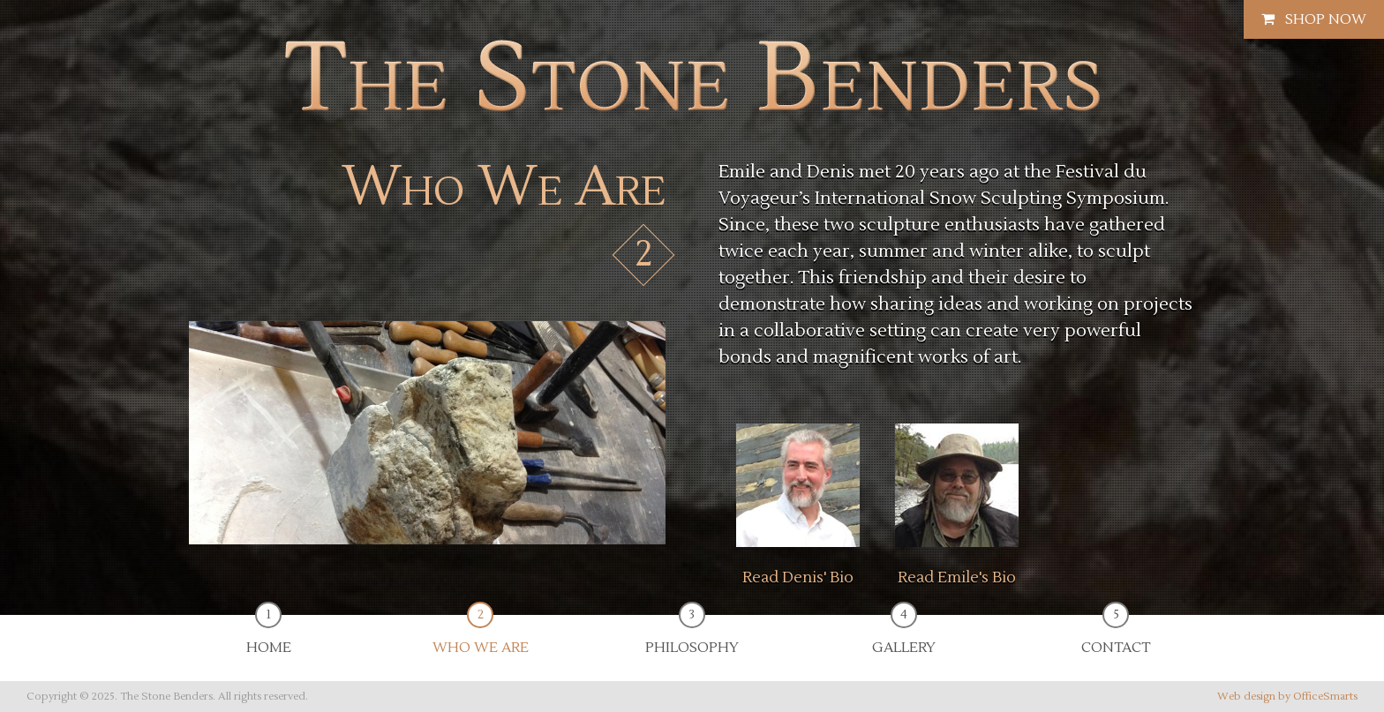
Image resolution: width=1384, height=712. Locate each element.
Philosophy (692, 635)
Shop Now (1313, 19)
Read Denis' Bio (798, 578)
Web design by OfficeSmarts (1287, 696)
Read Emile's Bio (957, 578)
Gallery (904, 635)
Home (268, 635)
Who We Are (480, 635)
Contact (1115, 635)
